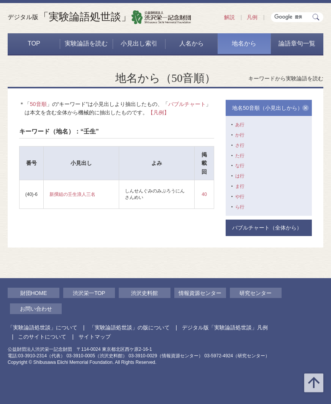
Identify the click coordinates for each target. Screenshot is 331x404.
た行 (239, 155)
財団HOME (33, 293)
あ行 (239, 124)
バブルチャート (187, 104)
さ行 (239, 145)
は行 (239, 176)
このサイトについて (42, 337)
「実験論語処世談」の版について (129, 327)
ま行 (239, 186)
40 (204, 194)
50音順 (38, 104)
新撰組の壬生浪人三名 (72, 194)
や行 (239, 196)
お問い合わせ (36, 309)
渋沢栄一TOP (89, 293)
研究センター (255, 293)
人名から (191, 43)
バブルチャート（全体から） (267, 228)
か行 (239, 135)
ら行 (239, 207)
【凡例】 (158, 112)
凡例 (252, 17)
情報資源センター (200, 293)
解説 (229, 17)
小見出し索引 (139, 43)
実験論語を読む (86, 43)
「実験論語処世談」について (42, 327)
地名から (244, 43)
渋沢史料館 (144, 293)
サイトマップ (95, 337)
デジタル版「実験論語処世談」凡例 (225, 327)
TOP (34, 43)
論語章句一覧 (297, 43)
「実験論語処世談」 (69, 17)
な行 (239, 165)
